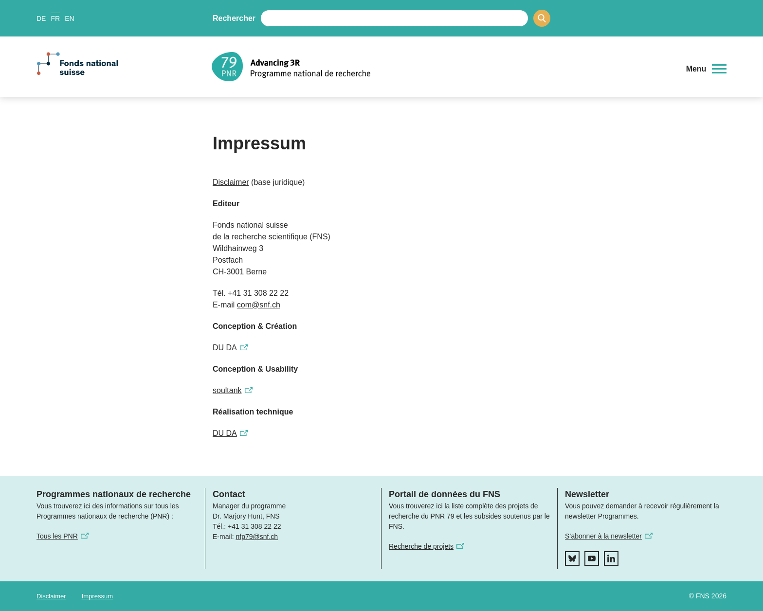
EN (69, 18)
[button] (706, 69)
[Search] (541, 18)
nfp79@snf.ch (257, 536)
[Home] (442, 66)
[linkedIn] (611, 558)
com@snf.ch (258, 305)
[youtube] (591, 558)
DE (41, 18)
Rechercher (234, 18)
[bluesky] (572, 558)
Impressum (97, 596)
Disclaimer (51, 596)
